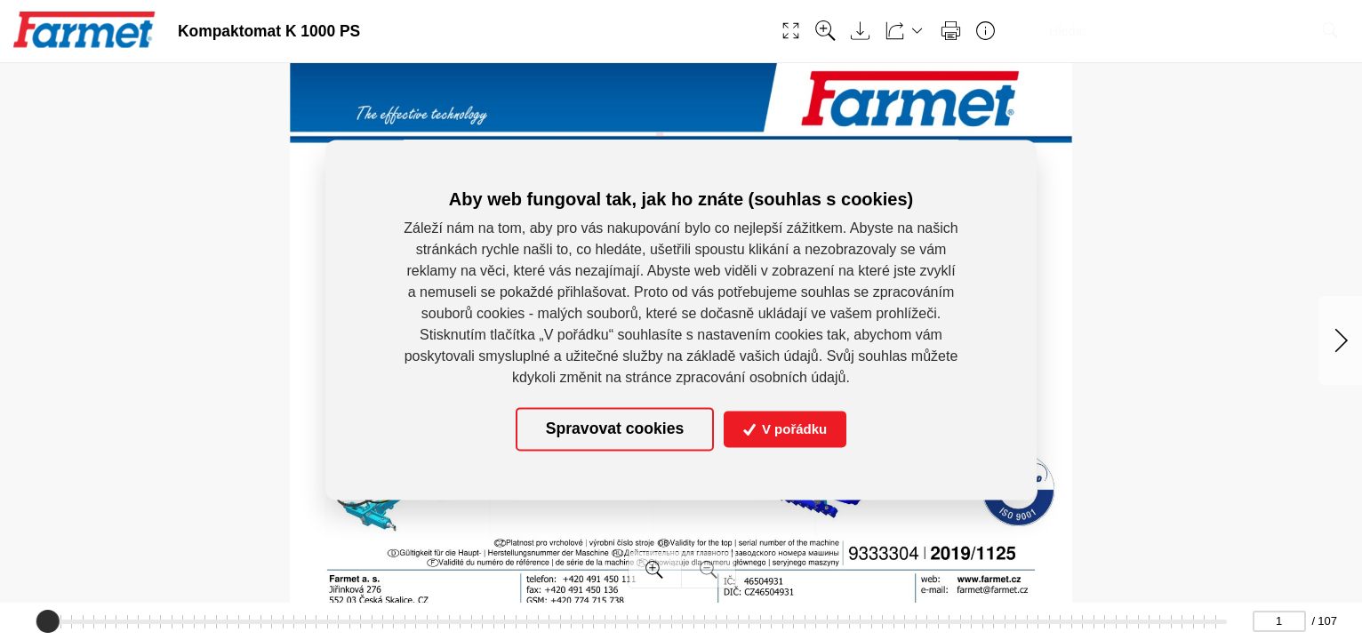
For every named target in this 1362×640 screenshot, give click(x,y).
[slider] (48, 621)
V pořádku (785, 428)
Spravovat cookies (615, 429)
